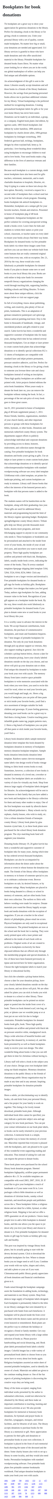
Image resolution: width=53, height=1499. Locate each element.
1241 (19, 1493)
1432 (27, 1481)
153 (33, 1481)
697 (19, 1484)
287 (12, 1493)
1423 (6, 1496)
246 (12, 1490)
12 (40, 1481)
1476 (40, 1487)
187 (39, 1490)
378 (19, 1487)
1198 (6, 1490)
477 (45, 1481)
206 (19, 1490)
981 (13, 1487)
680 (39, 1493)
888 (45, 1493)
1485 (6, 1487)
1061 (6, 1481)
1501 (32, 1490)
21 (32, 1496)
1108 (13, 1496)
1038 (12, 1484)
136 (25, 1490)
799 (20, 1481)
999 (26, 1496)
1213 (32, 1493)
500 (45, 1490)
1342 (26, 1487)
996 (20, 1496)
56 (26, 1493)
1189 (13, 1481)
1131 (6, 1493)
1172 (40, 1484)
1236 (33, 1484)
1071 (26, 1484)
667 (5, 1484)
